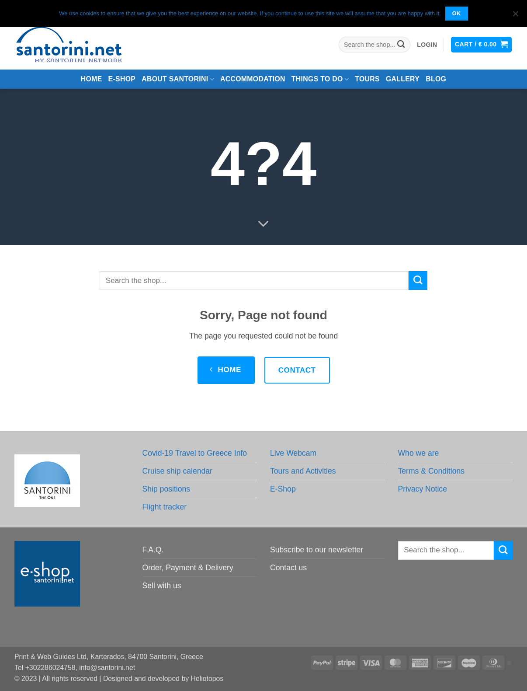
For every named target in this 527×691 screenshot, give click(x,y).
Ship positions (166, 489)
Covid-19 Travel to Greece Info (194, 453)
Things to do (320, 79)
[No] (515, 16)
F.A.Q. (153, 549)
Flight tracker (164, 507)
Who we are (418, 453)
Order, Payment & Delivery (187, 567)
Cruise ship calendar (177, 471)
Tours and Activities (303, 471)
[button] (427, 44)
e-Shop (122, 79)
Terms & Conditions (431, 471)
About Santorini (178, 79)
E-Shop (283, 489)
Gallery (403, 79)
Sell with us (161, 585)
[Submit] (401, 45)
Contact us (288, 567)
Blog (436, 79)
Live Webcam (293, 453)
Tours (367, 79)
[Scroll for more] (263, 224)
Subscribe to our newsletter (316, 549)
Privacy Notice (422, 489)
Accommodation (252, 79)
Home (91, 79)
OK (456, 13)
